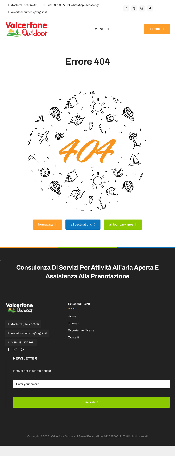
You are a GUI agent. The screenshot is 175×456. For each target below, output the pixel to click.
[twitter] (134, 8)
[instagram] (142, 8)
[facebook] (126, 8)
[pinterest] (150, 8)
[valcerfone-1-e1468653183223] (19, 303)
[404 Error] (87, 92)
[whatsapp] (22, 349)
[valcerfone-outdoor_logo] (26, 22)
